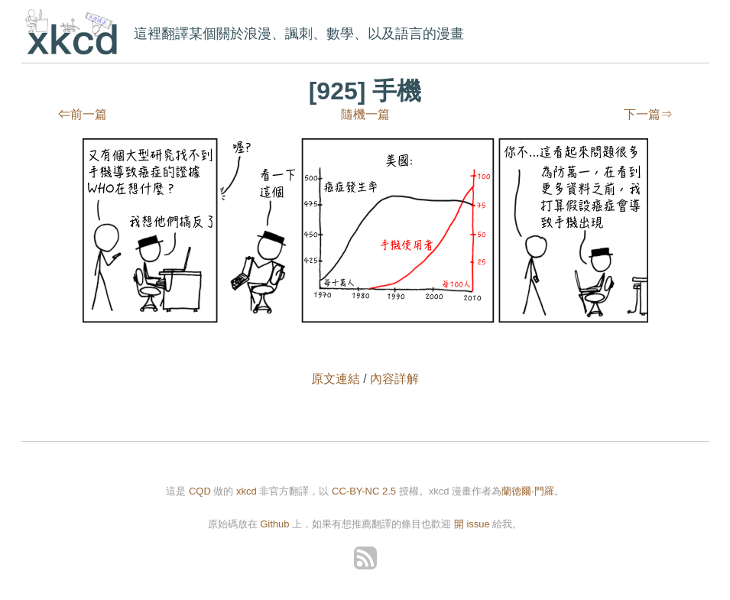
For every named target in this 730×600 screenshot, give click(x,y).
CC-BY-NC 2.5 (364, 491)
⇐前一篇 (82, 114)
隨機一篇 (365, 114)
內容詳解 (394, 378)
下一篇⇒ (648, 114)
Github (274, 524)
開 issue (473, 524)
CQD (200, 491)
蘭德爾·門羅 (527, 491)
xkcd (74, 33)
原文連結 (335, 378)
